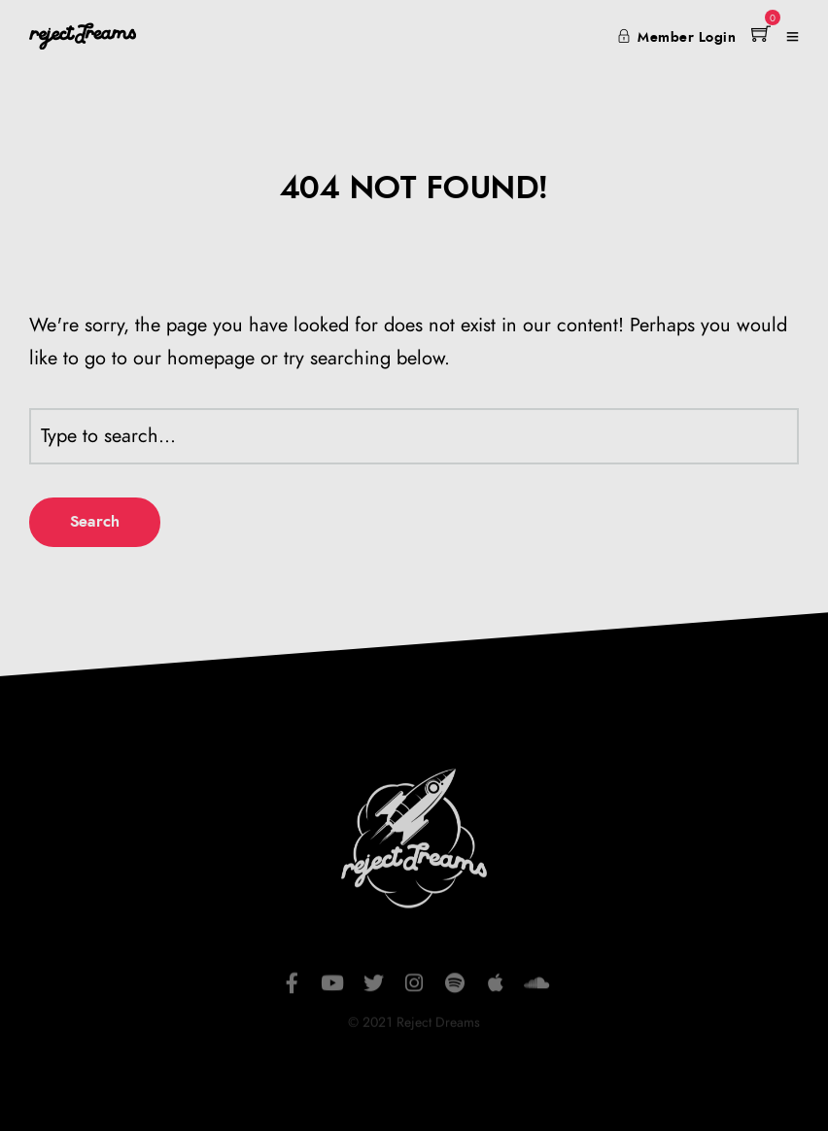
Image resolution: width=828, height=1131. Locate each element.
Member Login (677, 38)
